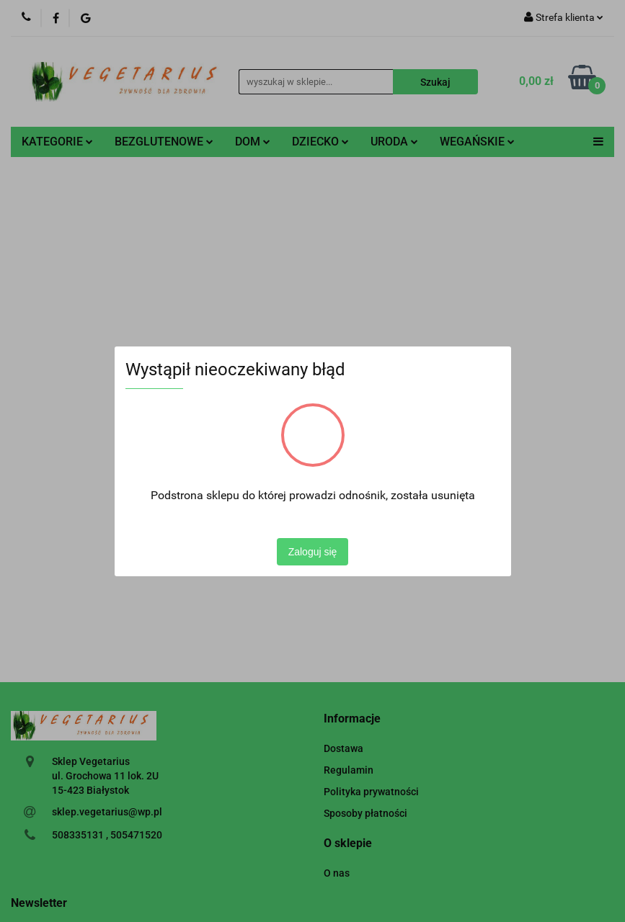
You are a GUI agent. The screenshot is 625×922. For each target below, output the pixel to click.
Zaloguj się (312, 552)
